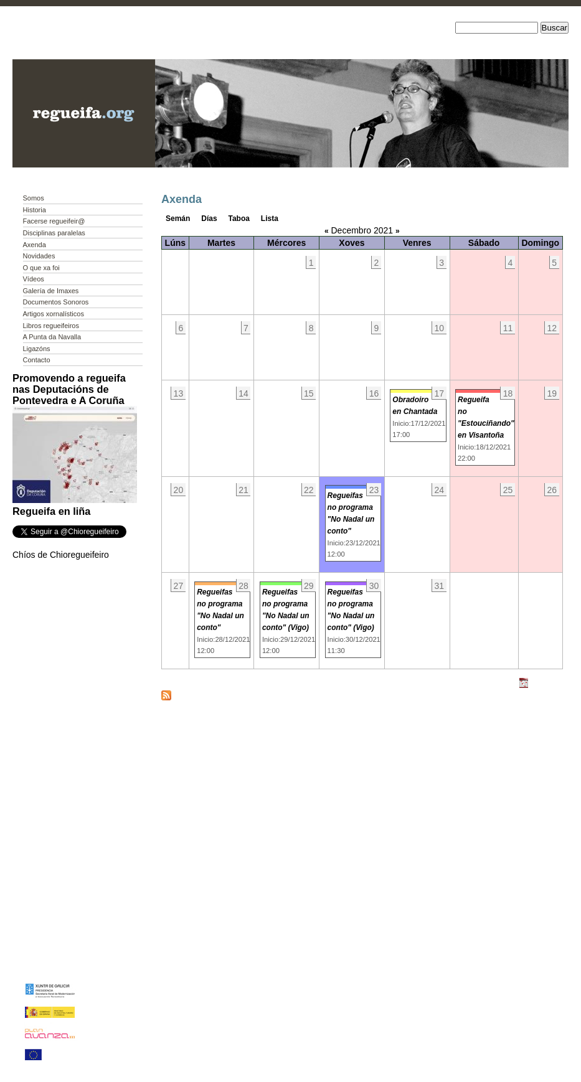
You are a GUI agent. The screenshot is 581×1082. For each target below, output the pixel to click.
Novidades (39, 256)
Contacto (36, 360)
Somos (33, 198)
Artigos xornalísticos (53, 314)
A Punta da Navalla (52, 337)
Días (209, 218)
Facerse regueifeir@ (54, 221)
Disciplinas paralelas (54, 233)
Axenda (34, 244)
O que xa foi (41, 267)
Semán (178, 218)
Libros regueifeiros (51, 325)
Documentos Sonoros (56, 302)
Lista (269, 218)
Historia (34, 210)
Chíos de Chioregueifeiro (60, 555)
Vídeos (33, 279)
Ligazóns (36, 348)
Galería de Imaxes (51, 290)
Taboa (239, 218)
